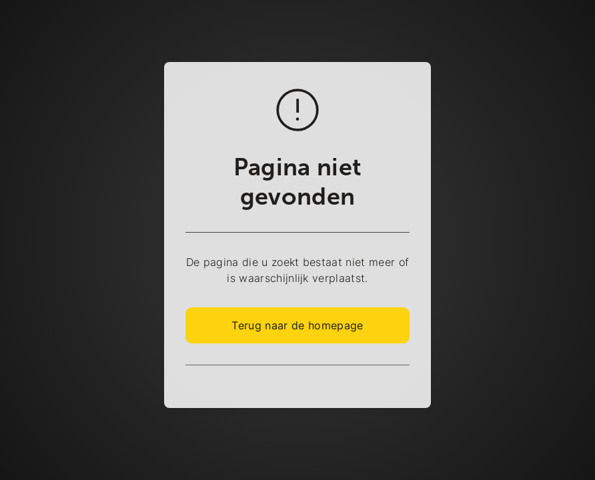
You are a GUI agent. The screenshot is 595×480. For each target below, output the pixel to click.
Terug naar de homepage (297, 325)
